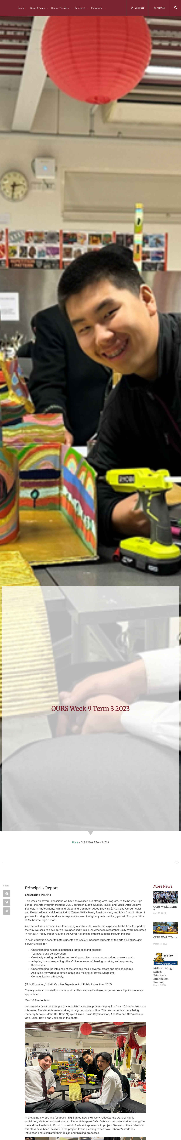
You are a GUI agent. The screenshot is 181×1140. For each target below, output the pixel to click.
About (22, 8)
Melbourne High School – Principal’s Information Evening (163, 975)
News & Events (39, 8)
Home (75, 842)
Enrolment (81, 8)
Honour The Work (61, 8)
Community (98, 8)
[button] (176, 8)
